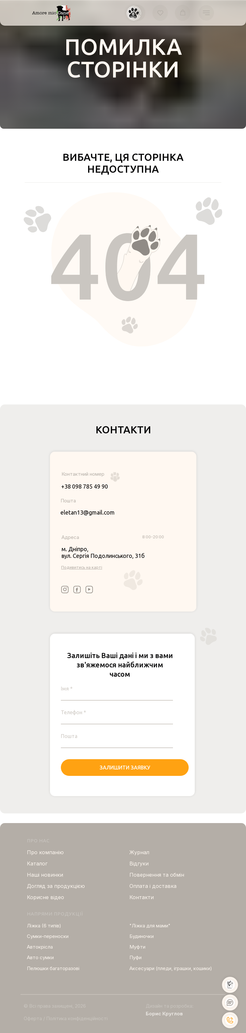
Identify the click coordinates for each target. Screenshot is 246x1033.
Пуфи (135, 957)
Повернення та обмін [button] (156, 875)
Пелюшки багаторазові (53, 968)
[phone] (117, 712)
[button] (138, 13)
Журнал (139, 852)
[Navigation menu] (206, 13)
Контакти (141, 897)
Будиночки (141, 936)
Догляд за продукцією (56, 886)
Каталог (37, 863)
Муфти (137, 947)
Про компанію (45, 852)
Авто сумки (40, 957)
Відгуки (139, 863)
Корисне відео (45, 897)
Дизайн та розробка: (169, 1006)
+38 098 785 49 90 (84, 486)
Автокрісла (40, 947)
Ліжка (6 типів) (44, 926)
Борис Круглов (164, 1014)
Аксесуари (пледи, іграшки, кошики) (170, 968)
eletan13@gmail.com (88, 512)
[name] (117, 688)
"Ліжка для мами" (149, 926)
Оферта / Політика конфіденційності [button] (66, 1018)
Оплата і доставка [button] (152, 886)
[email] (117, 736)
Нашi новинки (45, 875)
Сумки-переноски (48, 936)
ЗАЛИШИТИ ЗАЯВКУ (125, 767)
